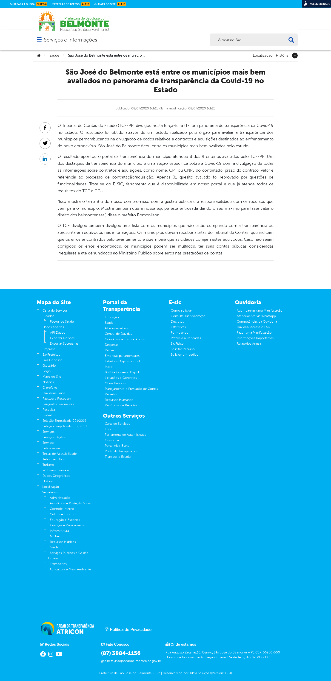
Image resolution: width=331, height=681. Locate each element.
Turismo (48, 464)
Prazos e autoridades (186, 338)
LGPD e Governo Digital (122, 372)
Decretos (177, 321)
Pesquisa (49, 409)
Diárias (109, 350)
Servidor (48, 442)
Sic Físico (177, 343)
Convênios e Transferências (125, 339)
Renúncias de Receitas (121, 405)
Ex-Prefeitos (51, 354)
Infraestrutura (59, 531)
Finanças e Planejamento (68, 525)
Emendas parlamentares (122, 355)
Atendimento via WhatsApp (256, 316)
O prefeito (50, 387)
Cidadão (48, 316)
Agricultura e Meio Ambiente (70, 569)
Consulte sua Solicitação (188, 316)
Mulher (55, 536)
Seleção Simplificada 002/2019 (65, 426)
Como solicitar (181, 310)
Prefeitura (49, 415)
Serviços (48, 431)
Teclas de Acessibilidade (60, 453)
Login (47, 371)
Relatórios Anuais (249, 343)
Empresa (49, 349)
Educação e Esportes (65, 520)
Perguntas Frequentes (58, 404)
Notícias (48, 382)
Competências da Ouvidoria (257, 321)
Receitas (111, 394)
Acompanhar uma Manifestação (259, 310)
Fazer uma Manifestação (254, 332)
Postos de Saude (62, 321)
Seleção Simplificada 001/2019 (64, 420)
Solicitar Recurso (183, 349)
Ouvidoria (112, 440)
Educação (112, 317)
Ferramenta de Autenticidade (125, 434)
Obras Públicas (115, 383)
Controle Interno (62, 509)
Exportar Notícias (62, 338)
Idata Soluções (200, 673)
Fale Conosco (53, 360)
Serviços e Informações (70, 40)
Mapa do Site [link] (110, 4)
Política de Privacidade (128, 629)
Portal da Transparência (121, 451)
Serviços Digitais (54, 437)
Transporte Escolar (118, 456)
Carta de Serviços (55, 310)
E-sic (108, 429)
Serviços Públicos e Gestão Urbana (68, 555)
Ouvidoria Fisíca (54, 393)
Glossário (49, 365)
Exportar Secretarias (64, 343)
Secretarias (50, 492)
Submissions (51, 448)
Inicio (109, 366)
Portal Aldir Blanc (117, 445)
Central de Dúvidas (118, 333)
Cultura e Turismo (63, 514)
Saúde (54, 55)
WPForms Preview (56, 470)
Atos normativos (116, 328)
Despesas (111, 344)
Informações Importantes (255, 338)
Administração (60, 498)
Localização (263, 55)
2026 (156, 673)
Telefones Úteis (54, 459)
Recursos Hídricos (63, 542)
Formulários (179, 332)
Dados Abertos (53, 327)
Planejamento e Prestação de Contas (131, 389)
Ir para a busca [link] (28, 4)
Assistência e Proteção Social (70, 503)
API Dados (57, 332)
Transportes (58, 564)
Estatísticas (178, 327)
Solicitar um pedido (185, 354)
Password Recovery (57, 398)
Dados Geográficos (56, 475)
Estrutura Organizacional (122, 361)
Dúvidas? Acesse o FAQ (253, 327)
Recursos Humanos (119, 400)
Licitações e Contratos (121, 378)
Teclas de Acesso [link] (71, 4)
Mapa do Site (52, 376)
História (282, 55)
